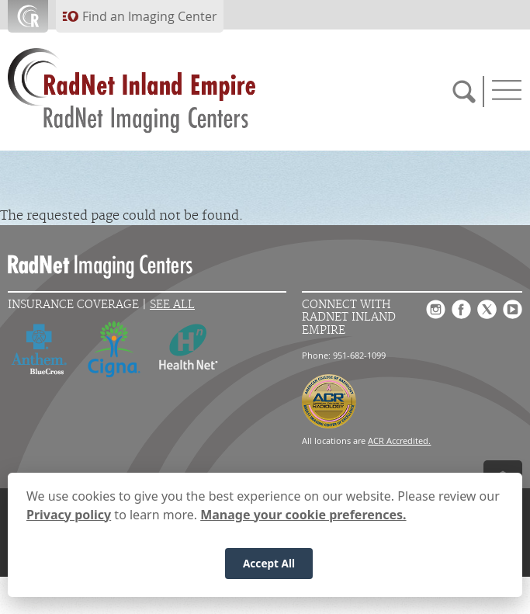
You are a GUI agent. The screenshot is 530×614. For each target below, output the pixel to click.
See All (172, 304)
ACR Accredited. (399, 440)
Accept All (269, 569)
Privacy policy (68, 520)
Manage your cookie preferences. (303, 520)
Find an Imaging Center (149, 16)
